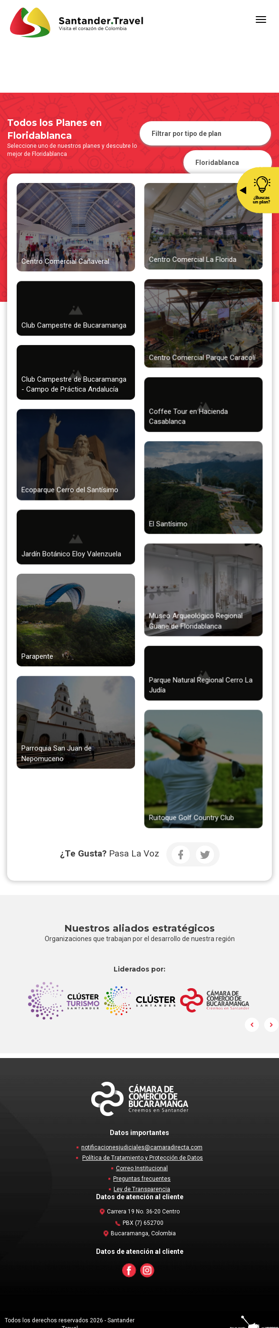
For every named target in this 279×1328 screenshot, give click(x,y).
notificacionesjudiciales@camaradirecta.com (141, 1147)
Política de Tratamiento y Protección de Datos (142, 1158)
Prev (252, 1024)
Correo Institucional (142, 1168)
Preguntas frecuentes (142, 1178)
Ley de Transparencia (142, 1189)
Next (271, 1024)
